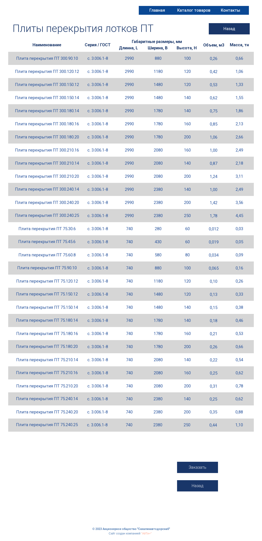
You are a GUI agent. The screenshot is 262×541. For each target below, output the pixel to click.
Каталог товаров (193, 10)
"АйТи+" (146, 533)
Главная (157, 10)
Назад (229, 28)
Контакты (230, 10)
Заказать (197, 467)
